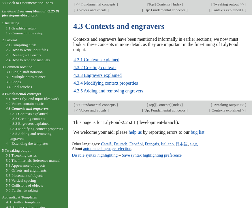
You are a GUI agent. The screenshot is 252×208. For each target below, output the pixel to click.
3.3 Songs (13, 82)
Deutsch (120, 144)
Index (177, 4)
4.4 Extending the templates (27, 143)
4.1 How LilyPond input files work (32, 98)
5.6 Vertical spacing (21, 180)
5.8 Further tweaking (22, 190)
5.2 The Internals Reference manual (33, 160)
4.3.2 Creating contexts (95, 67)
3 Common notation (17, 67)
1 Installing (10, 23)
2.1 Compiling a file (21, 45)
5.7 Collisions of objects (24, 185)
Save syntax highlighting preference (151, 155)
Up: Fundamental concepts (164, 10)
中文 (194, 144)
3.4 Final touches (19, 87)
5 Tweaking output (16, 150)
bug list (197, 132)
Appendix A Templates (19, 197)
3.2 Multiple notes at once (26, 77)
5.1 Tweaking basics (21, 155)
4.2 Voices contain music (25, 103)
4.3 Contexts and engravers (27, 108)
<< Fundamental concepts (95, 4)
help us (135, 132)
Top (151, 4)
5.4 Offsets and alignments (26, 170)
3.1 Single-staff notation (24, 72)
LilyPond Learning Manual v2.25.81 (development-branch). (31, 13)
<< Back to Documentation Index (27, 3)
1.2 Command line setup (24, 33)
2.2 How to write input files (27, 50)
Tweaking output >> (228, 4)
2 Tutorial (9, 40)
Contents (163, 4)
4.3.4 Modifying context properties (106, 83)
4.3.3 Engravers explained (98, 75)
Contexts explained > (227, 10)
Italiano (167, 144)
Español (136, 144)
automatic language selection (107, 148)
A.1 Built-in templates (23, 202)
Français (152, 144)
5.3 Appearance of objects (26, 165)
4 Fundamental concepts (21, 94)
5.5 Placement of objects (24, 175)
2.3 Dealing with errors (23, 55)
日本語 (182, 144)
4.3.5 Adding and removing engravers (108, 90)
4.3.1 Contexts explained (96, 59)
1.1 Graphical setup (21, 28)
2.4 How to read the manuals (28, 60)
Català (106, 144)
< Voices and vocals (91, 10)
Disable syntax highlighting (95, 155)
